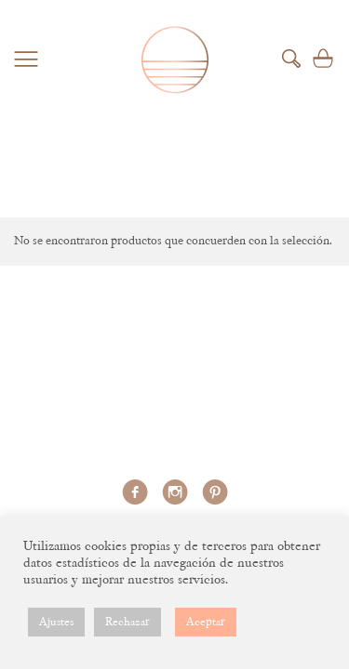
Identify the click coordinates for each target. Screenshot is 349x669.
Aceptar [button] (205, 622)
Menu (26, 58)
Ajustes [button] (56, 622)
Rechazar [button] (127, 622)
